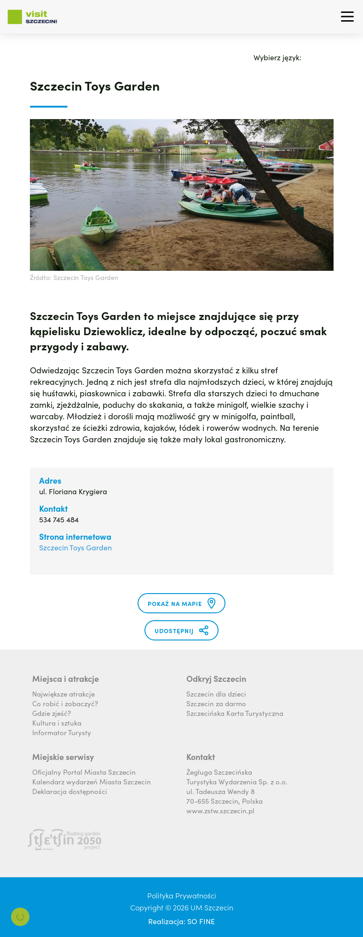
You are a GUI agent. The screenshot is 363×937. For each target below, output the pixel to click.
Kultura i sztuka (56, 722)
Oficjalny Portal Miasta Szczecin (84, 772)
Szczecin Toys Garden (75, 547)
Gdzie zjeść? (51, 713)
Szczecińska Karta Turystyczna (234, 713)
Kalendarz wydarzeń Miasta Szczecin (91, 781)
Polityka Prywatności (181, 895)
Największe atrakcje (63, 693)
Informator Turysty (61, 732)
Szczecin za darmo (216, 703)
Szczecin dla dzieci (216, 693)
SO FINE (201, 921)
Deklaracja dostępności (69, 791)
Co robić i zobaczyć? (65, 703)
